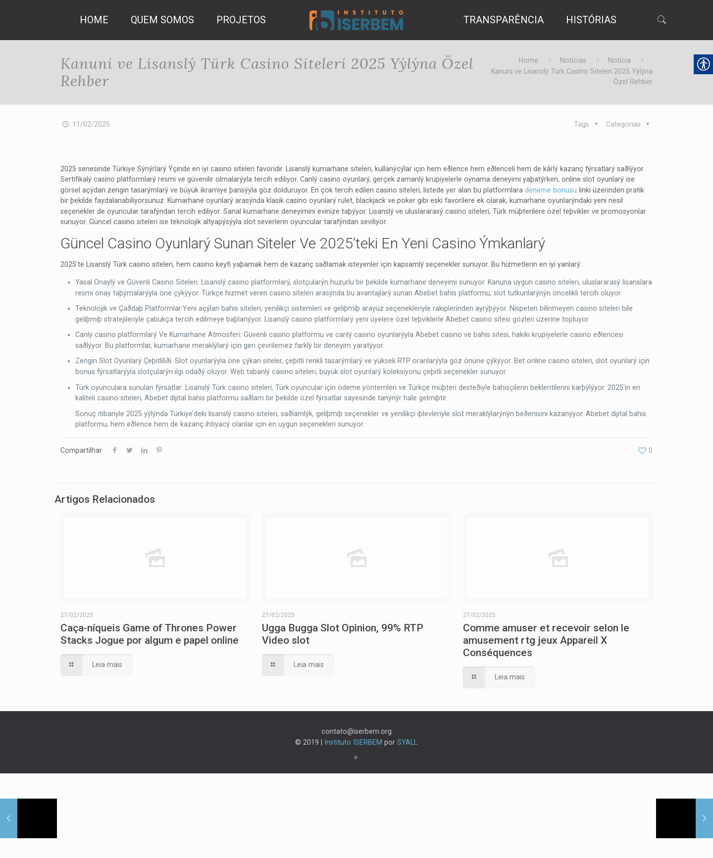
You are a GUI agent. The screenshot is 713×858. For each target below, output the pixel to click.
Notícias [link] (568, 61)
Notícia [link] (617, 61)
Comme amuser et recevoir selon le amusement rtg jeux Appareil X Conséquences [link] (546, 718)
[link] (357, 20)
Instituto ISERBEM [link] (354, 824)
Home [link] (520, 61)
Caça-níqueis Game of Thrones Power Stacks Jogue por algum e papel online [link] (149, 712)
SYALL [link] (412, 824)
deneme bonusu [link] (131, 211)
